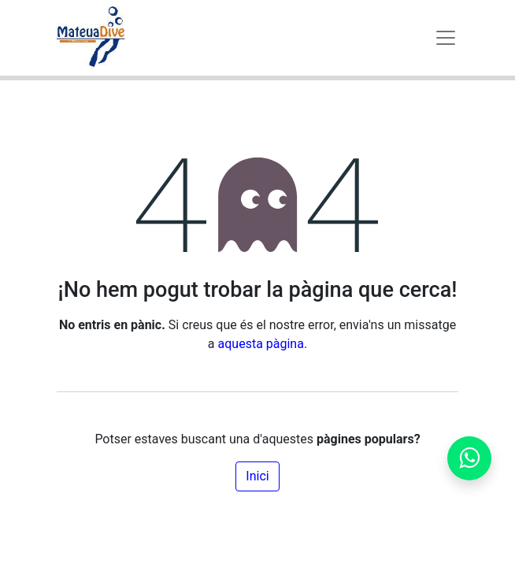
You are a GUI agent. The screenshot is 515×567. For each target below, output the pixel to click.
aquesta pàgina (261, 343)
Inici (257, 476)
